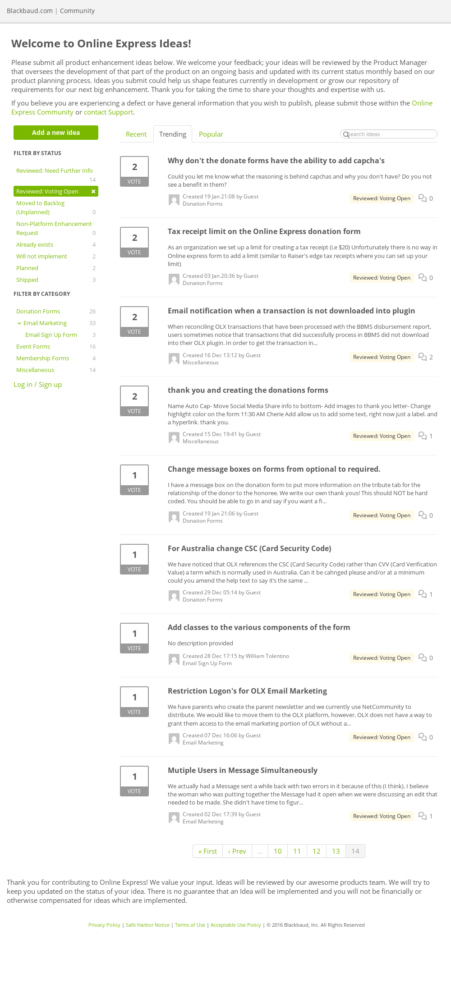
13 (336, 850)
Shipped (56, 279)
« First (207, 850)
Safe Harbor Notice (148, 924)
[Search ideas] (388, 133)
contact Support (108, 111)
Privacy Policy (104, 924)
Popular (211, 133)
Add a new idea (56, 132)
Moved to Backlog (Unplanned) (56, 207)
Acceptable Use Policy (236, 924)
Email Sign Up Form (60, 334)
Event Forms (56, 346)
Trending (172, 133)
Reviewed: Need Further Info (56, 175)
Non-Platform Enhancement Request (56, 228)
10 (278, 850)
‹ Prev (237, 850)
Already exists (56, 244)
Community (77, 10)
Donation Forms (56, 311)
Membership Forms (56, 358)
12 (317, 850)
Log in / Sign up (38, 384)
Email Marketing (56, 322)
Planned (56, 267)
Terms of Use (190, 924)
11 (297, 850)
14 (355, 850)
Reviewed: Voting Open (56, 191)
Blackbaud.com (30, 10)
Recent (136, 133)
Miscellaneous (56, 369)
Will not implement (56, 256)
